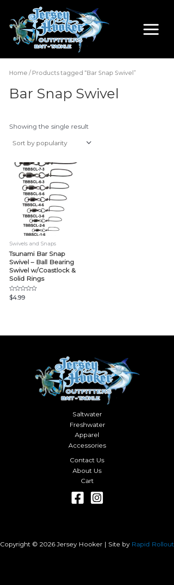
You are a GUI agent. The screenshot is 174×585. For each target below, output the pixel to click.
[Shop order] (51, 143)
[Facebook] (77, 498)
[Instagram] (97, 498)
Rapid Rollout (152, 544)
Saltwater (87, 414)
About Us (87, 470)
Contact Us (87, 460)
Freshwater (87, 424)
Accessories (87, 445)
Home (18, 72)
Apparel (87, 434)
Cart (87, 480)
